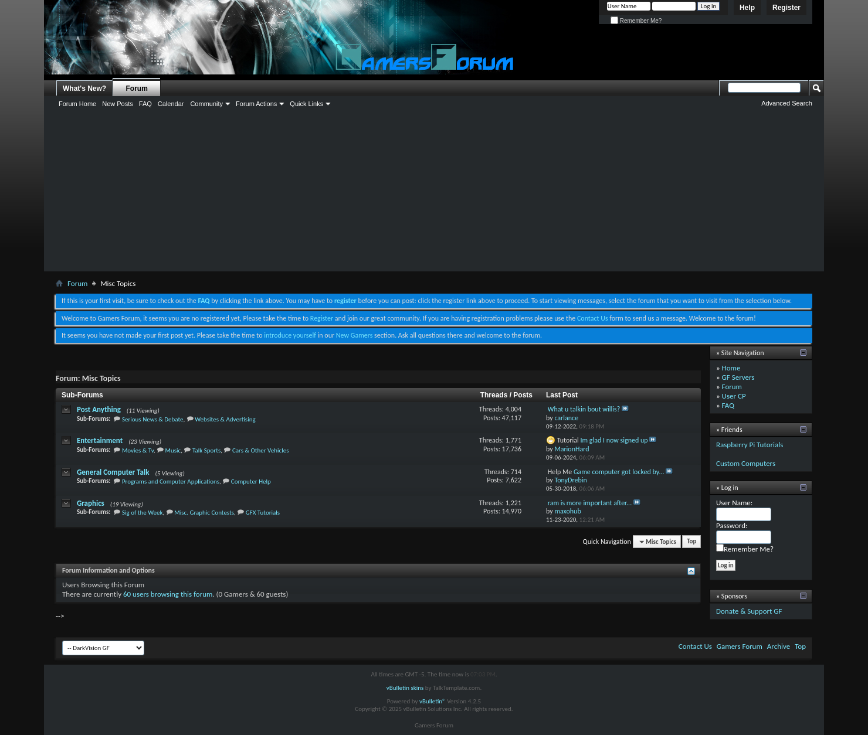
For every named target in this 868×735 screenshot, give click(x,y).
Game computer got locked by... (619, 472)
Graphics (90, 503)
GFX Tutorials (263, 512)
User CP (734, 396)
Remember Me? (636, 21)
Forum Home (77, 103)
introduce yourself (290, 335)
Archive (778, 646)
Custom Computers (745, 463)
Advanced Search (786, 103)
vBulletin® (432, 701)
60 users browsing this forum (167, 594)
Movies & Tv (138, 450)
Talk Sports (206, 450)
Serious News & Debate (153, 419)
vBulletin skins (405, 688)
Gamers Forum (739, 646)
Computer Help (251, 481)
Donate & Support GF (749, 611)
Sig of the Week (142, 512)
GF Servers (738, 377)
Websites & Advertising (225, 419)
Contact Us (592, 318)
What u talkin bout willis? (584, 409)
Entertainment (100, 440)
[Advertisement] (434, 183)
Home (731, 367)
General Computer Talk (113, 472)
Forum (137, 88)
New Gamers (354, 335)
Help (747, 8)
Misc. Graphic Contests (204, 512)
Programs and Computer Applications (170, 481)
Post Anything (99, 409)
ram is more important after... (590, 503)
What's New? (84, 88)
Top (691, 542)
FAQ (728, 405)
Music (173, 450)
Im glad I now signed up (614, 440)
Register (786, 8)
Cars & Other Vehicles (260, 450)
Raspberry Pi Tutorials (749, 444)
